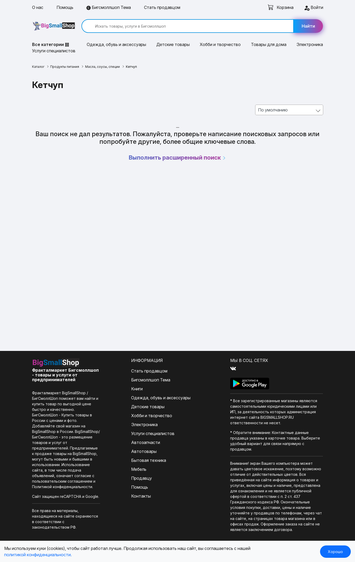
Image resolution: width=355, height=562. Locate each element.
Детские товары (173, 44)
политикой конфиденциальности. (38, 554)
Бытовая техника (148, 460)
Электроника (309, 44)
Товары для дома (268, 44)
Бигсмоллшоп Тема (108, 7)
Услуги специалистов (53, 50)
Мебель (138, 469)
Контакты (141, 496)
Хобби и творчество (220, 44)
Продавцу (141, 478)
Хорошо (335, 551)
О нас (37, 7)
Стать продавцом (162, 7)
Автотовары (144, 451)
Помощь (64, 7)
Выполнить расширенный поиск (177, 157)
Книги (137, 388)
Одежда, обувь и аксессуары (116, 44)
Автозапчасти (145, 442)
